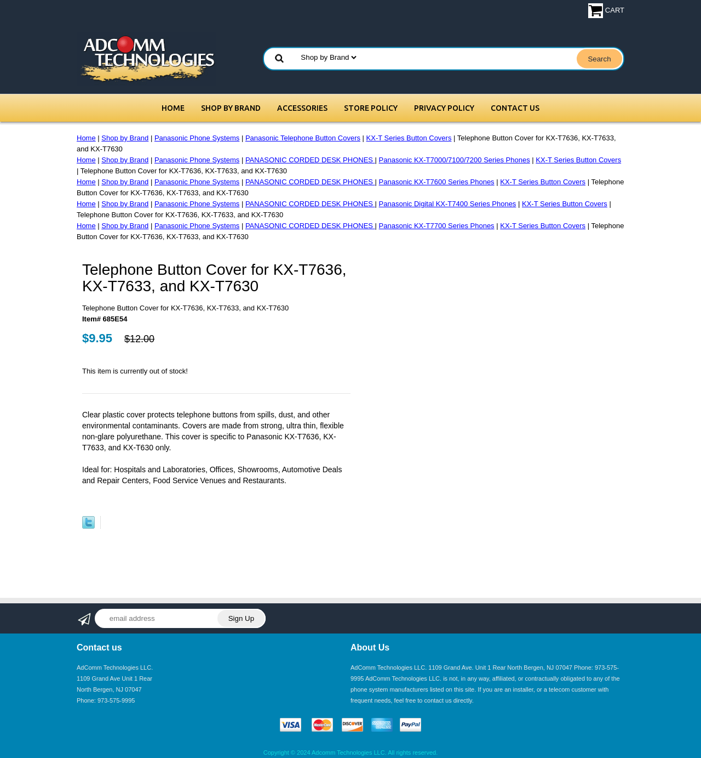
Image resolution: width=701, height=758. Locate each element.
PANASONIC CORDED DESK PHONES (310, 160)
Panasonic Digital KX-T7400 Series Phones (447, 204)
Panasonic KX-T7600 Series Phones (437, 182)
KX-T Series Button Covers (409, 138)
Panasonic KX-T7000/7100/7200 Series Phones (454, 160)
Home (173, 108)
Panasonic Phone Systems (196, 138)
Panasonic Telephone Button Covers (302, 138)
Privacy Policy (444, 108)
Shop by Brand (231, 108)
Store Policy (371, 108)
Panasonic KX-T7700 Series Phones (437, 226)
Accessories (302, 108)
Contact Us (515, 108)
